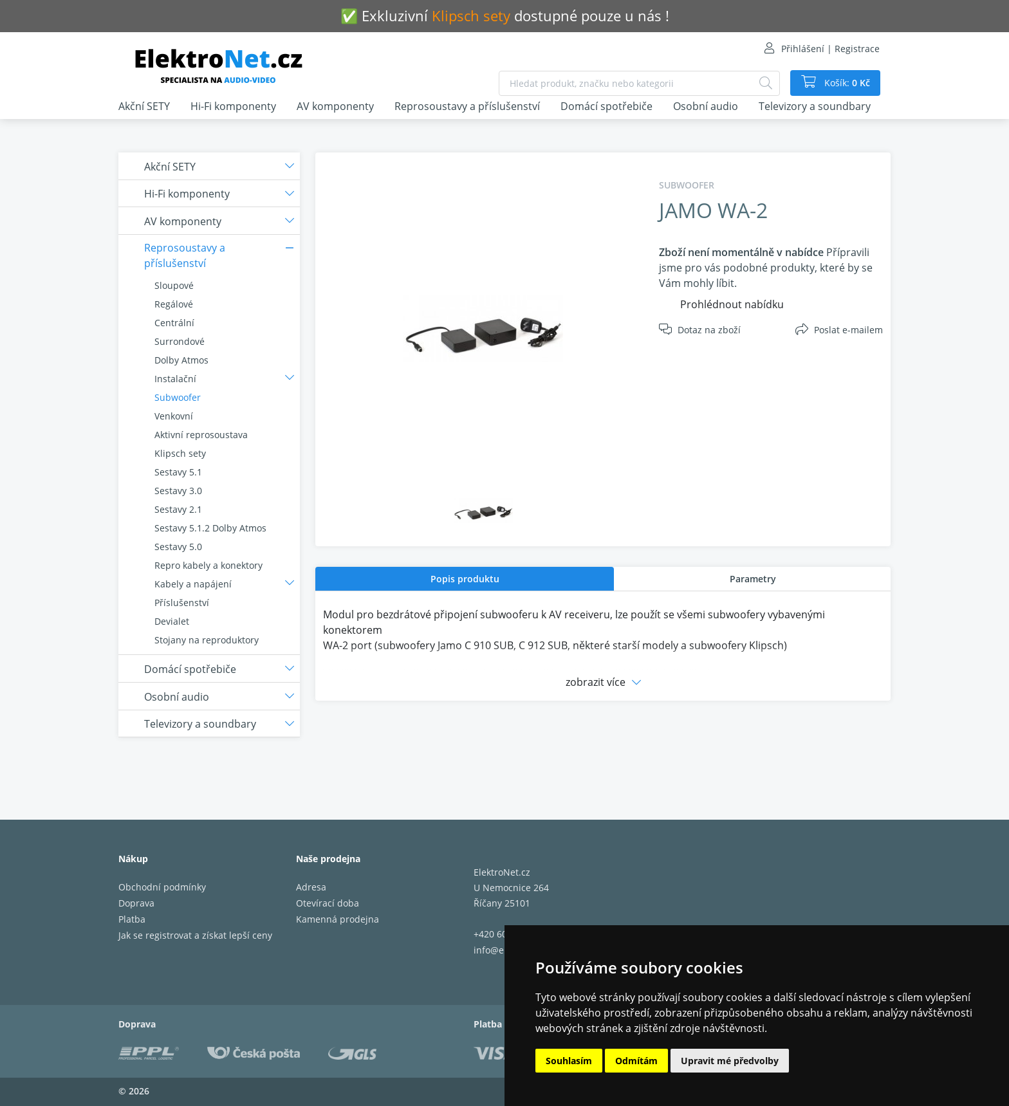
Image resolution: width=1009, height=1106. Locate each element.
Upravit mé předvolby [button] (730, 1061)
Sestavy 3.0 (178, 490)
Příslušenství (181, 602)
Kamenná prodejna (337, 919)
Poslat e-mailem (848, 330)
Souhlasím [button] (569, 1061)
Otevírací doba (327, 903)
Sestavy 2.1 (178, 509)
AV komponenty (335, 106)
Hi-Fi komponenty (233, 106)
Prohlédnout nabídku (732, 304)
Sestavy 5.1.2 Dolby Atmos (210, 528)
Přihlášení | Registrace (830, 48)
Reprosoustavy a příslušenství (467, 106)
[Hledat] (766, 83)
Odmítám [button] (636, 1061)
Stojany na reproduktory (206, 640)
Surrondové (179, 341)
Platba (131, 919)
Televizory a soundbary (815, 106)
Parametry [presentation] (753, 579)
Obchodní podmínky (162, 887)
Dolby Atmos (181, 360)
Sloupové (174, 285)
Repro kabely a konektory (208, 565)
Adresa (311, 887)
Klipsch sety (180, 453)
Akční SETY (144, 106)
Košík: (846, 83)
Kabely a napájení (193, 584)
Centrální (174, 323)
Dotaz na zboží (709, 330)
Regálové (173, 304)
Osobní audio (705, 106)
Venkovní (173, 416)
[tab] (464, 579)
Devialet (171, 621)
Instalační (175, 379)
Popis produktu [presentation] (464, 579)
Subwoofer (177, 397)
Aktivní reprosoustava (201, 435)
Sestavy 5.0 (178, 546)
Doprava (136, 903)
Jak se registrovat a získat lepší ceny (195, 935)
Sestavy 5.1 (178, 472)
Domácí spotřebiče (606, 106)
